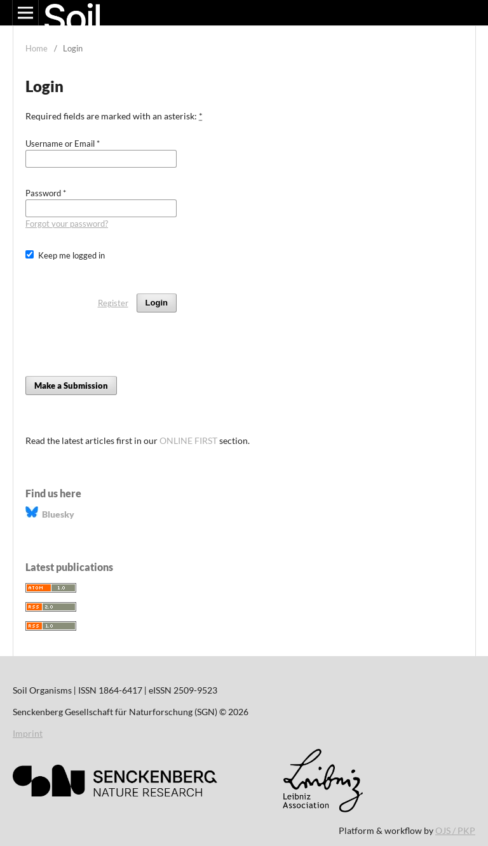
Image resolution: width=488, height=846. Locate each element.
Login (157, 302)
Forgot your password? (66, 223)
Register (113, 303)
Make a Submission (71, 385)
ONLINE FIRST (188, 440)
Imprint (28, 733)
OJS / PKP (455, 830)
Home (36, 48)
